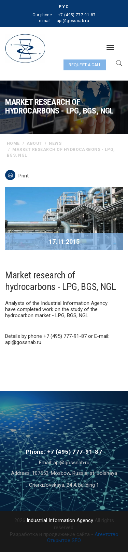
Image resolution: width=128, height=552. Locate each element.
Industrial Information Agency (60, 520)
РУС (64, 6)
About (34, 143)
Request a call (85, 65)
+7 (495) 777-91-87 (77, 15)
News (55, 143)
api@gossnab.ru (73, 20)
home (13, 143)
